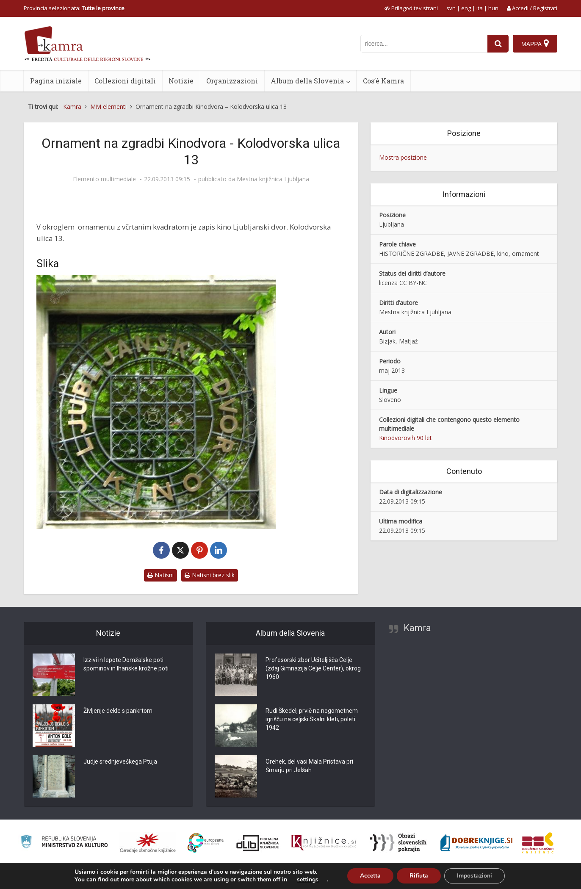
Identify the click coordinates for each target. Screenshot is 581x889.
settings (307, 879)
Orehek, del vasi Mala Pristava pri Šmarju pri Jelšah (309, 765)
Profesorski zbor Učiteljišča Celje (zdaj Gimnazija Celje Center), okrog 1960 (313, 668)
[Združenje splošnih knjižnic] (537, 842)
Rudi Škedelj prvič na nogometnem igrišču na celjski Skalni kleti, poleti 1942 (312, 719)
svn (451, 8)
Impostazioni (474, 876)
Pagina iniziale (56, 80)
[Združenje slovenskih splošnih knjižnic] (324, 842)
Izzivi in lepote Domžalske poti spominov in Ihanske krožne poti (126, 664)
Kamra (417, 628)
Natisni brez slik (210, 575)
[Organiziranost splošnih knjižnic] (147, 842)
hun (493, 8)
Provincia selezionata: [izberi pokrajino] (74, 8)
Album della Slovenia (307, 80)
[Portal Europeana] (205, 843)
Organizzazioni (232, 80)
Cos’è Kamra (383, 80)
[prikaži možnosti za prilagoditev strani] (411, 8)
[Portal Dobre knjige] (476, 842)
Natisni (160, 575)
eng (466, 8)
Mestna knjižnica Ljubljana (273, 179)
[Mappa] (535, 44)
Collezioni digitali (125, 80)
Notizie (181, 80)
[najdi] (498, 44)
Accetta (370, 876)
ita (479, 8)
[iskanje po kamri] (423, 44)
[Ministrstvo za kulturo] (64, 843)
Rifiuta (418, 876)
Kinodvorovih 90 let (405, 438)
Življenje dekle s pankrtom (117, 710)
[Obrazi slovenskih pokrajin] (398, 842)
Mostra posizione (403, 157)
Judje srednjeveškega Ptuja (120, 761)
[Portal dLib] (258, 842)
